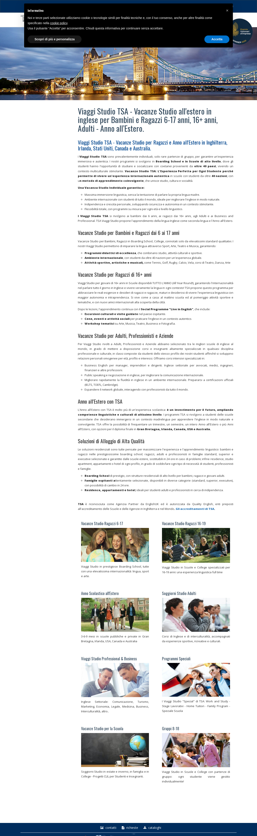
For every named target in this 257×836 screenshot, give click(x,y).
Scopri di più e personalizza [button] (55, 39)
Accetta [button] (216, 39)
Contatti (107, 827)
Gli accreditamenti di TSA (195, 509)
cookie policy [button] (58, 23)
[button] (227, 10)
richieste (129, 827)
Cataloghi (151, 827)
